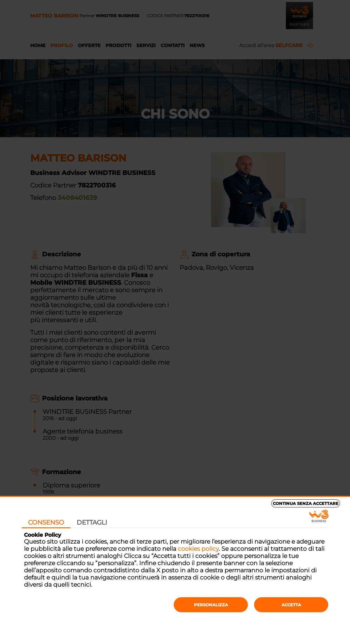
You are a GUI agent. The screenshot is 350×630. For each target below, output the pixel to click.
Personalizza (211, 604)
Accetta (291, 604)
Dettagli (92, 522)
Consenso (46, 522)
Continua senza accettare (305, 503)
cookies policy (198, 548)
